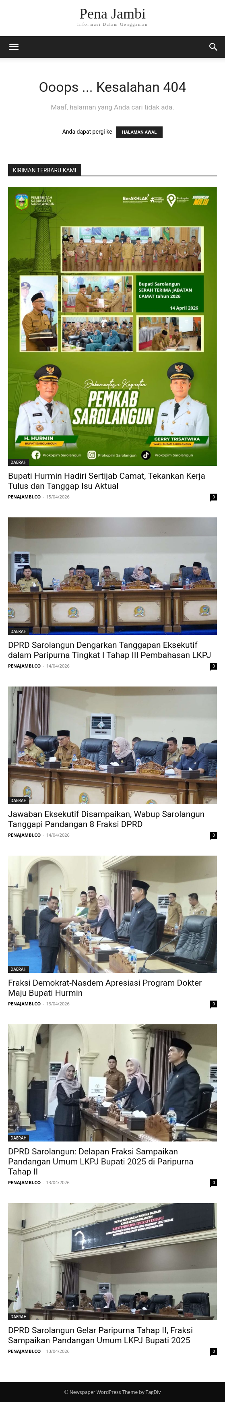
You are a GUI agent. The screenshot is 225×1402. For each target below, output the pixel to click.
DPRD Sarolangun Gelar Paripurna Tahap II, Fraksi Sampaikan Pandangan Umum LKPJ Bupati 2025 (100, 1335)
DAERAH (18, 462)
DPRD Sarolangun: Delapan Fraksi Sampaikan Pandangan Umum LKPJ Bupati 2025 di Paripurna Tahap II (101, 1162)
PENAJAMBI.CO (24, 497)
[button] (14, 47)
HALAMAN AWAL (139, 132)
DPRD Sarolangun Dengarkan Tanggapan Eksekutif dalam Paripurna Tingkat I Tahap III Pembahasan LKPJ (109, 650)
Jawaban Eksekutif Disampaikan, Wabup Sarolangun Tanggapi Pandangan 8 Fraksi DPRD (106, 819)
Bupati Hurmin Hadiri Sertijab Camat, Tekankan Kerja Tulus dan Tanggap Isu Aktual (106, 481)
